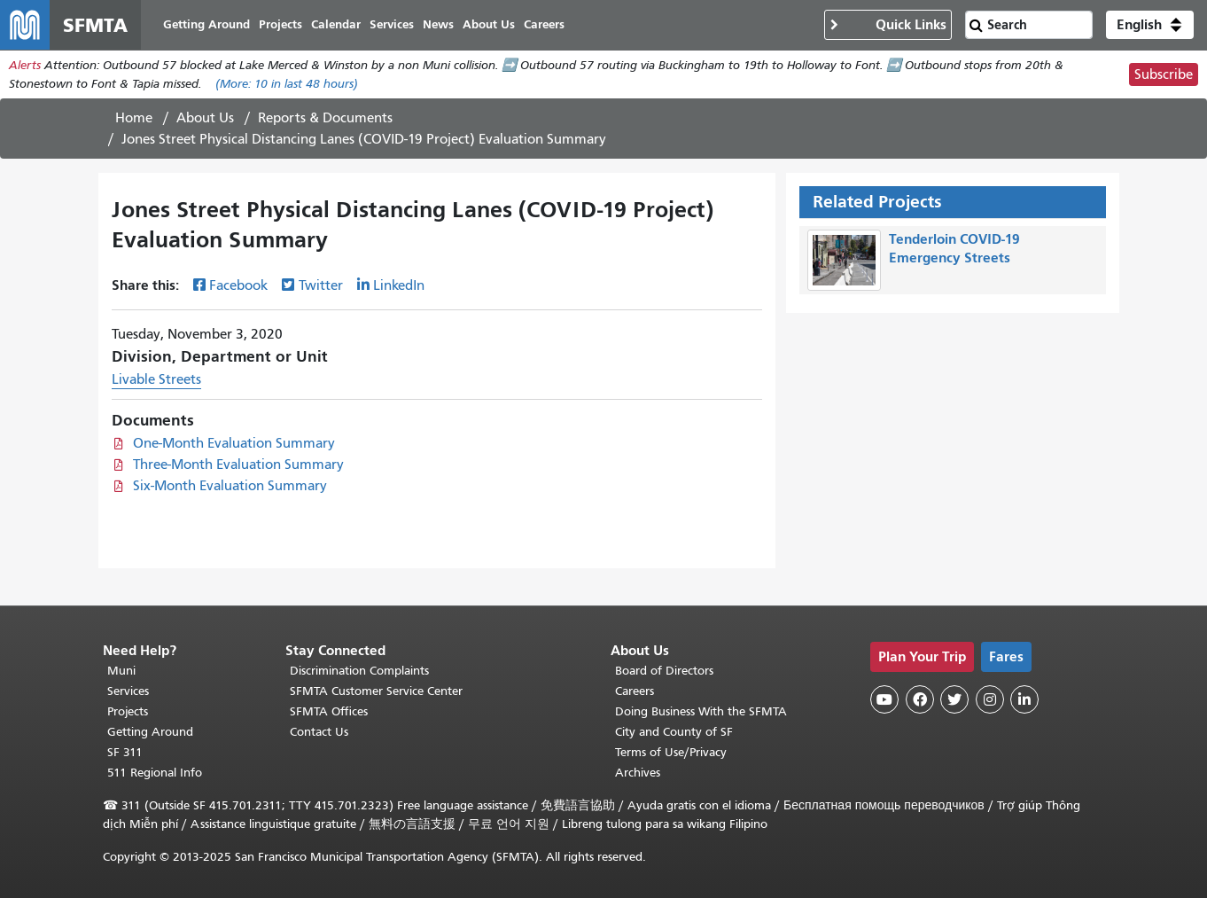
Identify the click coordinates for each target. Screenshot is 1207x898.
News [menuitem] (438, 24)
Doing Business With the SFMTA (701, 711)
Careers (634, 691)
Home (133, 118)
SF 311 (125, 752)
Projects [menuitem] (280, 24)
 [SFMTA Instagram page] (990, 699)
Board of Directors (664, 670)
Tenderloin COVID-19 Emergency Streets (954, 248)
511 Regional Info (154, 772)
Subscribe (1163, 74)
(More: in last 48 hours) (286, 83)
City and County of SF (674, 731)
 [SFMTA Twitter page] (954, 699)
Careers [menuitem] (544, 24)
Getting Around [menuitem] (206, 24)
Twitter (321, 286)
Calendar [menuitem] (336, 24)
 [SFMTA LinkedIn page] (1024, 699)
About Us (205, 118)
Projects (127, 711)
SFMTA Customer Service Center (376, 691)
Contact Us (319, 731)
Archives (637, 772)
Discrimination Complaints (359, 670)
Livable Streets (156, 380)
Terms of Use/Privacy (671, 752)
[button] (1150, 25)
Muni (121, 670)
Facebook (238, 286)
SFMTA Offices (329, 711)
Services (128, 691)
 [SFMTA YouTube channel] (884, 699)
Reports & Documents (325, 118)
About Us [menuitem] (489, 24)
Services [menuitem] (392, 24)
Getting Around (150, 731)
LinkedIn (398, 286)
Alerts (25, 65)
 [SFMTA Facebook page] (920, 699)
